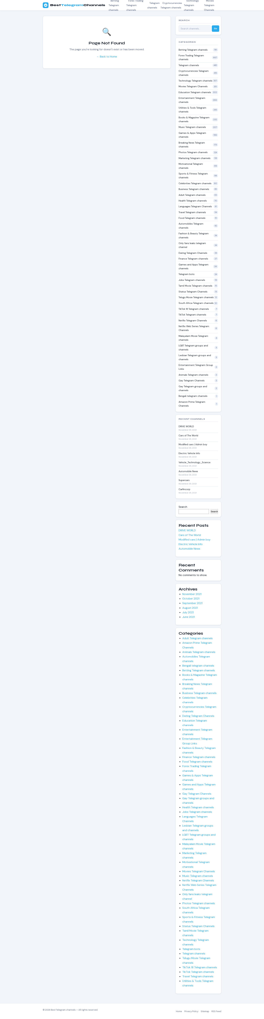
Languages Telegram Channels (195, 206)
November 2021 (191, 594)
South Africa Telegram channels (196, 303)
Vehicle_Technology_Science (194, 462)
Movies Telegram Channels (193, 86)
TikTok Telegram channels (192, 314)
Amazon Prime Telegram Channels (192, 403)
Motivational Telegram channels (191, 165)
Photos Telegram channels (193, 152)
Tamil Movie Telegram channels (195, 285)
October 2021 (190, 598)
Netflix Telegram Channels (193, 320)
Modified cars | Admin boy (193, 444)
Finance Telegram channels (193, 258)
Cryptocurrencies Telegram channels (171, 5)
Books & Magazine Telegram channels (194, 119)
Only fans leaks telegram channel (192, 245)
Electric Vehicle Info (189, 453)
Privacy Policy (191, 1011)
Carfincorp (184, 489)
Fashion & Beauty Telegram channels (194, 235)
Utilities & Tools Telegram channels (192, 109)
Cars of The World (188, 435)
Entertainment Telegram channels (192, 99)
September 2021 (192, 603)
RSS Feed (216, 1011)
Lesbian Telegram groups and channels (195, 357)
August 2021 (190, 608)
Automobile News (188, 471)
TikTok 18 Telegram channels (194, 308)
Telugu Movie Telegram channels (196, 297)
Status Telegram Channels (193, 291)
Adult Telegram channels (192, 194)
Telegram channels (153, 5)
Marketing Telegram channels (194, 158)
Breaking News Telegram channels (192, 144)
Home (179, 1011)
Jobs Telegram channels (192, 280)
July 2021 (188, 612)
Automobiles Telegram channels (191, 225)
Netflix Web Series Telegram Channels (194, 328)
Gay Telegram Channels (192, 380)
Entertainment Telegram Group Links (196, 367)
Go (215, 28)
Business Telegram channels (194, 189)
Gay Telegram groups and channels (193, 388)
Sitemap (205, 1011)
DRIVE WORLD (186, 426)
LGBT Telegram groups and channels (193, 347)
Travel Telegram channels (192, 212)
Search (183, 507)
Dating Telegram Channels (193, 252)
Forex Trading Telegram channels (191, 57)
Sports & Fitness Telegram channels (193, 175)
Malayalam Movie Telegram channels (193, 337)
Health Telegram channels (193, 200)
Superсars (184, 480)
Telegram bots (186, 274)
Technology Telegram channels (195, 80)
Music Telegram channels (192, 127)
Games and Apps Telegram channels (193, 266)
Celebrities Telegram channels (195, 183)
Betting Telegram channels (193, 49)
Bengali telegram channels (193, 395)
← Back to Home (106, 56)
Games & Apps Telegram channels (192, 134)
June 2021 (188, 617)
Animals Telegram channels (193, 374)
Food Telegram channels (192, 217)
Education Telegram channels (195, 92)
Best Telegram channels (63, 1009)
